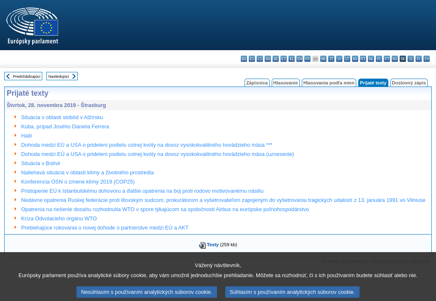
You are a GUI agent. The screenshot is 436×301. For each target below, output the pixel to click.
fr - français (307, 59)
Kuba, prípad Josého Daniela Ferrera (65, 126)
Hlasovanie (285, 82)
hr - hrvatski (323, 59)
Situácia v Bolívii (40, 163)
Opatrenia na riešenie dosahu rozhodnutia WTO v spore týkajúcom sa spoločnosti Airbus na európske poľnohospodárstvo (165, 209)
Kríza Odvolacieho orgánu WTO (59, 218)
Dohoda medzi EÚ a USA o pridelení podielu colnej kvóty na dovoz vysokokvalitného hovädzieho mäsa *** (147, 145)
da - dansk (268, 59)
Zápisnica (257, 82)
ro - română (395, 59)
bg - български (244, 59)
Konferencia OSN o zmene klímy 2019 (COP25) (78, 182)
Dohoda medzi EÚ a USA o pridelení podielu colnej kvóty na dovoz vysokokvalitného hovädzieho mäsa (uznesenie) (157, 154)
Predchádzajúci (27, 76)
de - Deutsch (276, 59)
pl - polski (379, 59)
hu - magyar (355, 59)
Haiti (26, 136)
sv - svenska (426, 59)
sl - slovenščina (411, 59)
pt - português (387, 59)
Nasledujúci (58, 76)
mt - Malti (363, 59)
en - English (299, 59)
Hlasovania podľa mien (328, 82)
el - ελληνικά (291, 59)
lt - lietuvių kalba (347, 59)
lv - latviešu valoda (339, 59)
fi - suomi (419, 59)
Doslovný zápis (409, 82)
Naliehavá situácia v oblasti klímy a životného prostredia (87, 172)
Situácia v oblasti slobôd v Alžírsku (62, 117)
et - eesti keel (283, 59)
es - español (252, 59)
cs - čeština (260, 59)
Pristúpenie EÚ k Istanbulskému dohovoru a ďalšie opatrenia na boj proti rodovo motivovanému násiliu (142, 191)
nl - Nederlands (371, 59)
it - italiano (331, 59)
